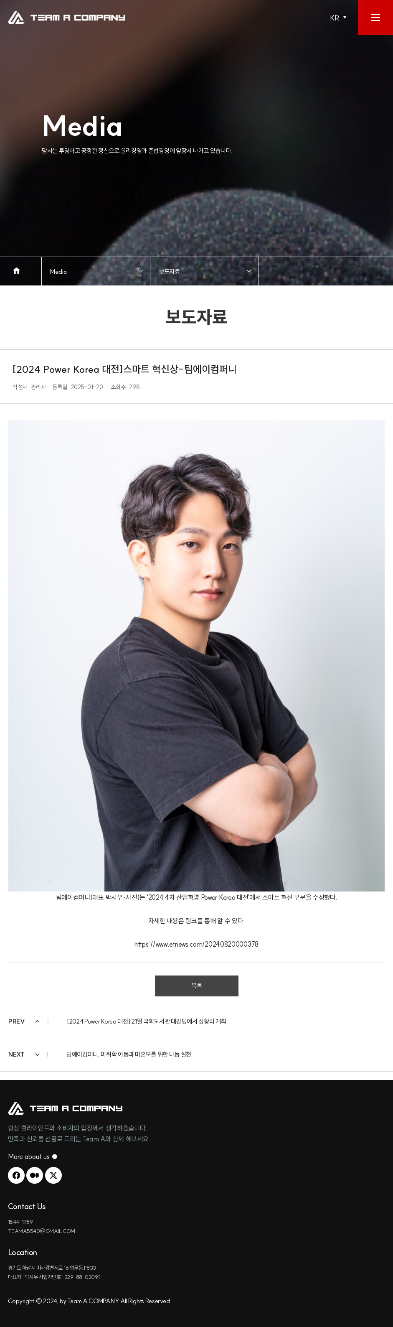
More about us (33, 1156)
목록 (196, 986)
